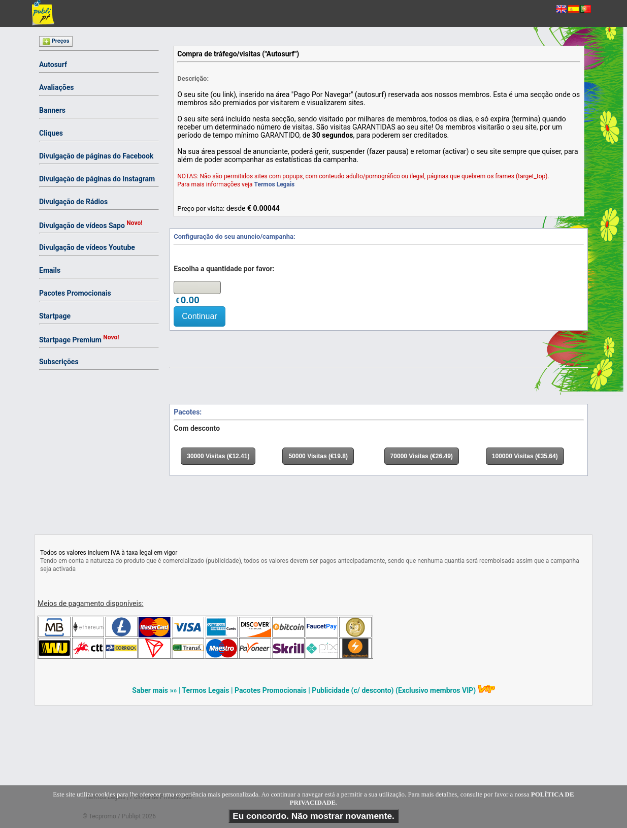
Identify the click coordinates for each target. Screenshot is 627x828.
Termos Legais (274, 184)
